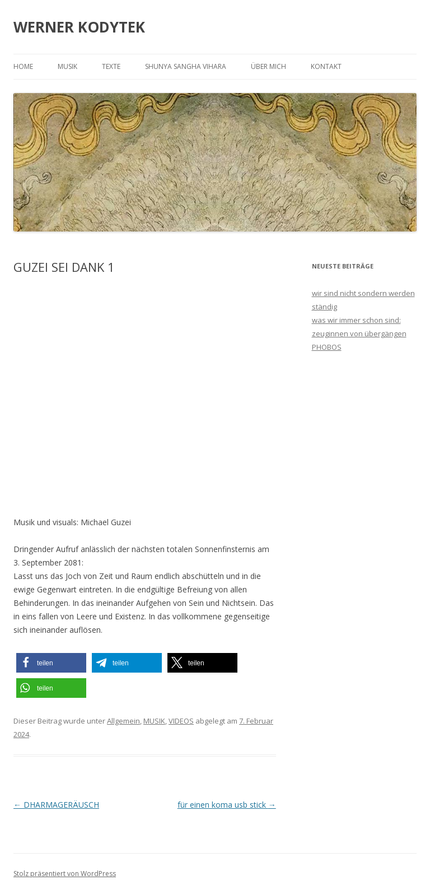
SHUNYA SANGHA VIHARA (185, 66)
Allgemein (123, 721)
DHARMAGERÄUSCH (56, 804)
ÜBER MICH (268, 66)
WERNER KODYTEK (79, 27)
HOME (23, 66)
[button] (51, 663)
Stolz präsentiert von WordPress (64, 873)
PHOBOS (327, 347)
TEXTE (111, 66)
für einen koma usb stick (226, 804)
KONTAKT (326, 66)
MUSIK (67, 66)
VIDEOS (181, 721)
